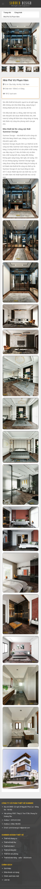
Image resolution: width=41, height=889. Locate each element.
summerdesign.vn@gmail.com (19, 828)
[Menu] (3, 3)
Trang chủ (7, 12)
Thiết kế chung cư (10, 838)
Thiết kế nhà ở (9, 846)
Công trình (18, 12)
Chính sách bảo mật (11, 876)
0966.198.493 (15, 824)
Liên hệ (6, 880)
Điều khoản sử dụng (11, 872)
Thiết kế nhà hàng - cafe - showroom (17, 858)
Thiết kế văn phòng (11, 854)
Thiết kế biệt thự (10, 842)
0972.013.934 (15, 820)
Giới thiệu (7, 868)
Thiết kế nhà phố (10, 850)
